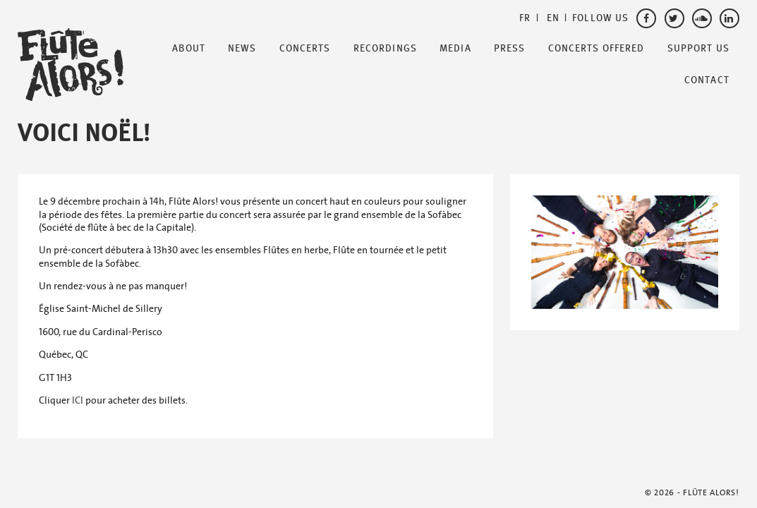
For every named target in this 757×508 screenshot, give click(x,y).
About (188, 49)
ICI (77, 400)
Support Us (698, 49)
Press (510, 49)
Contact (706, 80)
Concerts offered (596, 49)
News (242, 49)
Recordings (385, 49)
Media (455, 49)
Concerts (305, 49)
